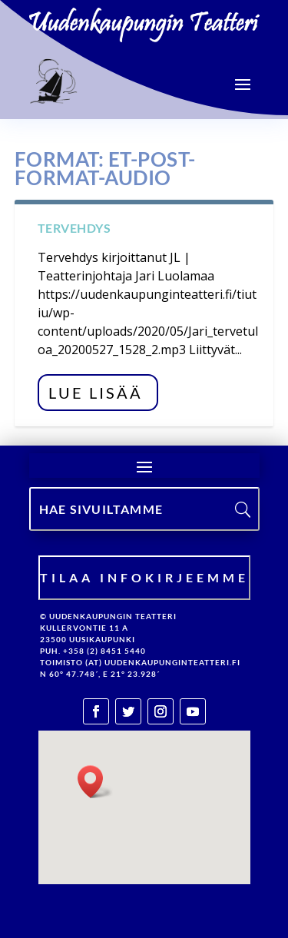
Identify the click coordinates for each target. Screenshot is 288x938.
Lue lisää (95, 392)
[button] (95, 781)
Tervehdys (74, 227)
